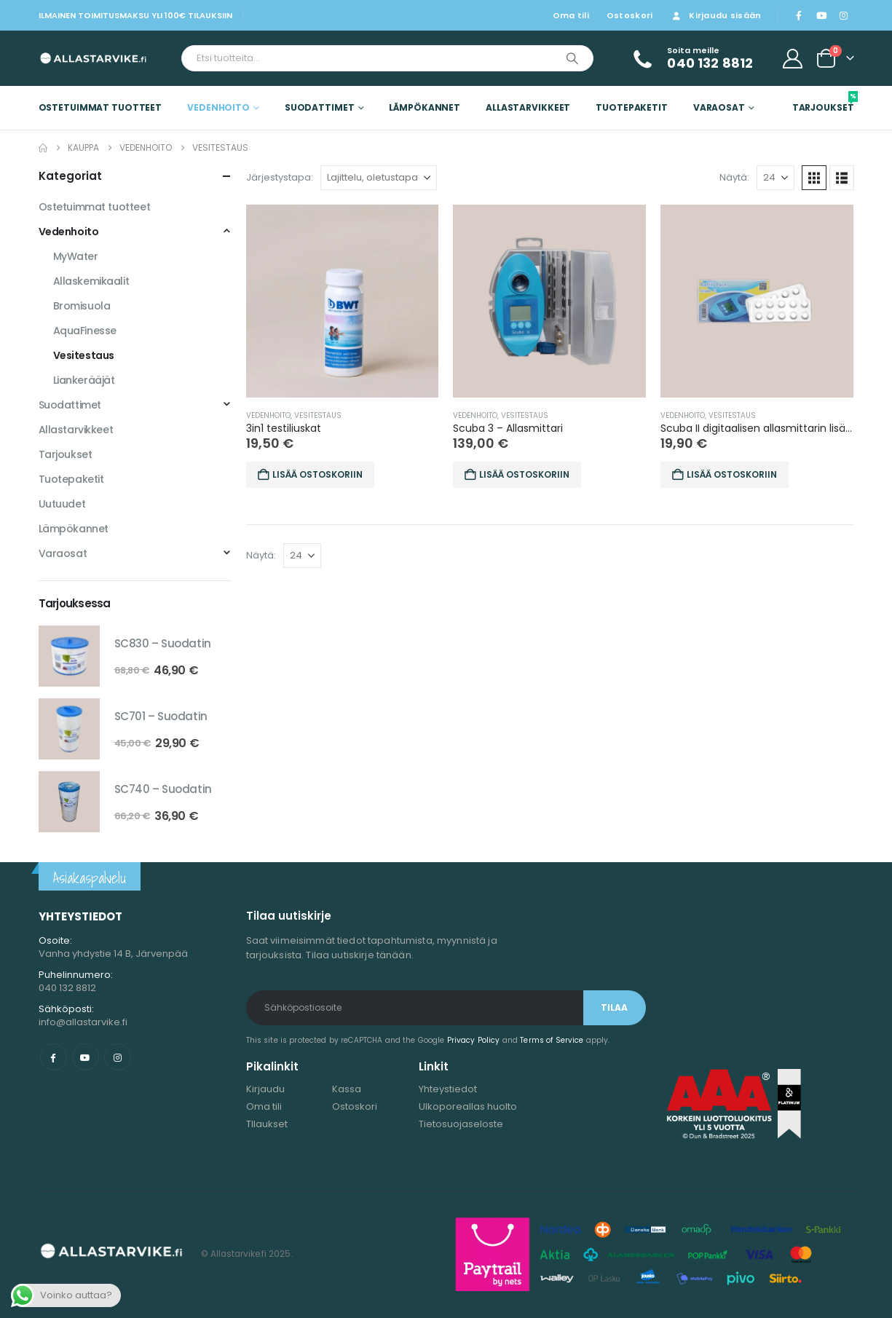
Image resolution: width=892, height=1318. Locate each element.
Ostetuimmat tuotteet (100, 107)
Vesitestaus (318, 415)
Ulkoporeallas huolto (468, 1106)
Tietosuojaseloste (461, 1124)
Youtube (85, 1056)
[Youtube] (821, 15)
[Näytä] (775, 177)
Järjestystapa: (279, 177)
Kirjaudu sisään (715, 15)
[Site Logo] (84, 58)
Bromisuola (82, 306)
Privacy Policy (473, 1040)
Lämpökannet (424, 107)
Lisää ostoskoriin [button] (317, 474)
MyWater (75, 256)
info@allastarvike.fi (83, 1022)
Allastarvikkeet (528, 107)
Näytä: (734, 177)
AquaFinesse (85, 330)
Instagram (117, 1056)
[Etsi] (572, 58)
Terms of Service (551, 1040)
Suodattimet (320, 107)
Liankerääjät (84, 380)
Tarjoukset (823, 102)
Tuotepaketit (632, 107)
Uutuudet (62, 504)
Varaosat (719, 107)
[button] (814, 177)
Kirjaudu (265, 1089)
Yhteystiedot (448, 1089)
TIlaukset (267, 1124)
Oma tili (571, 15)
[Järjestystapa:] (378, 177)
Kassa (346, 1089)
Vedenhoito (218, 107)
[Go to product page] (342, 301)
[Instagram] (843, 15)
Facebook (53, 1056)
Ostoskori (629, 15)
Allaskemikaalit (91, 281)
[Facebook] (798, 15)
